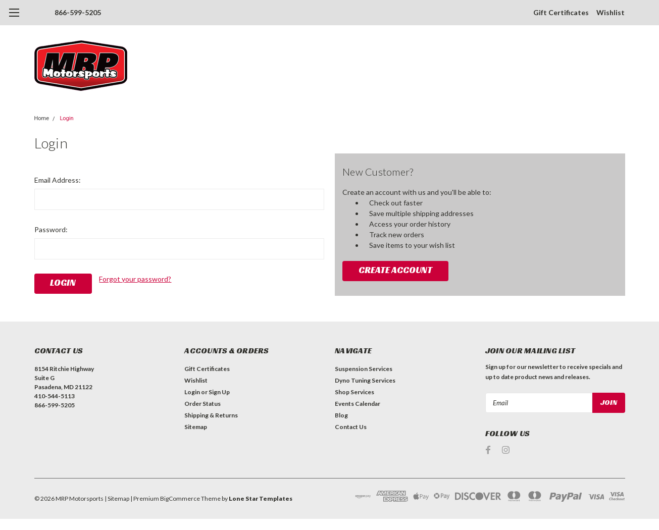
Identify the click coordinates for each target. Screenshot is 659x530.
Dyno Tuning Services (365, 380)
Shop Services (354, 392)
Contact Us (351, 427)
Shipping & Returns (211, 415)
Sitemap (195, 427)
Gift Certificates (561, 12)
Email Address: (57, 180)
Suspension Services (363, 369)
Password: (51, 229)
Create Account (395, 270)
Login (66, 118)
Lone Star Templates (260, 498)
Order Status (202, 403)
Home (41, 118)
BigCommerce (180, 498)
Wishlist (610, 12)
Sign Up (219, 392)
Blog (341, 415)
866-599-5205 (78, 12)
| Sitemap (117, 498)
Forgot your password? (135, 279)
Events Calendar (357, 403)
